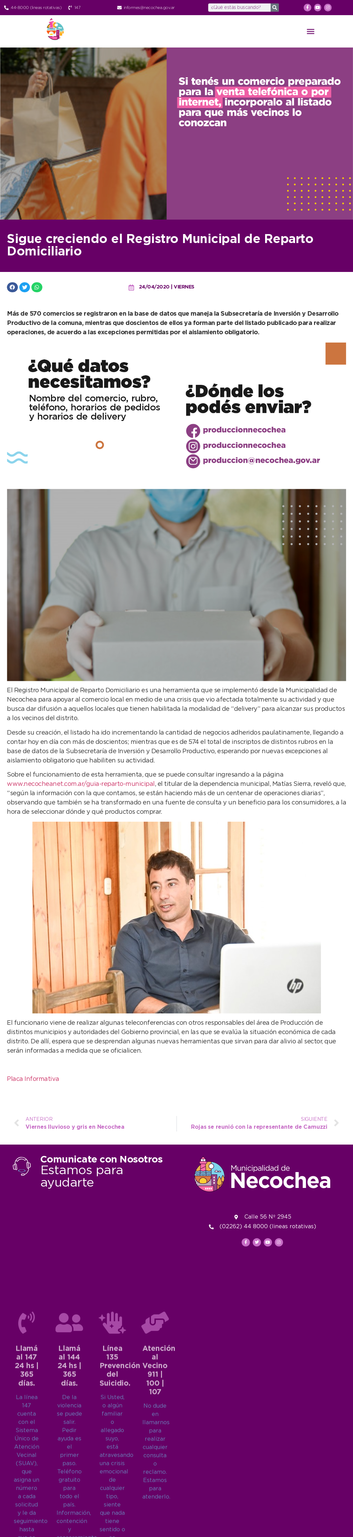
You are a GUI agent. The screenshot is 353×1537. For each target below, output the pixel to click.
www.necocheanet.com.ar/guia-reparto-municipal (81, 784)
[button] (310, 31)
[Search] (275, 7)
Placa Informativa (33, 1079)
